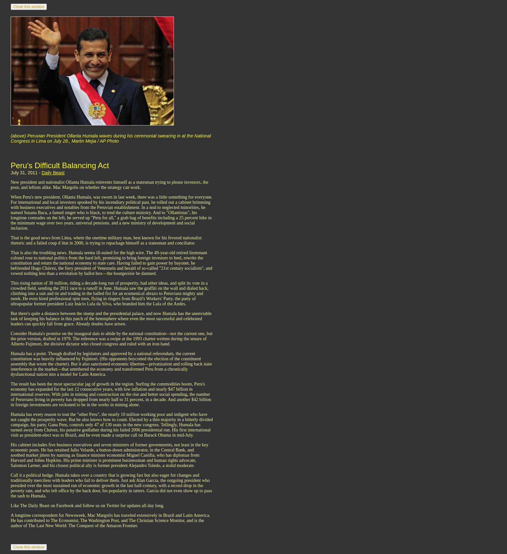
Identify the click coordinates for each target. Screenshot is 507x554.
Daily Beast (53, 172)
